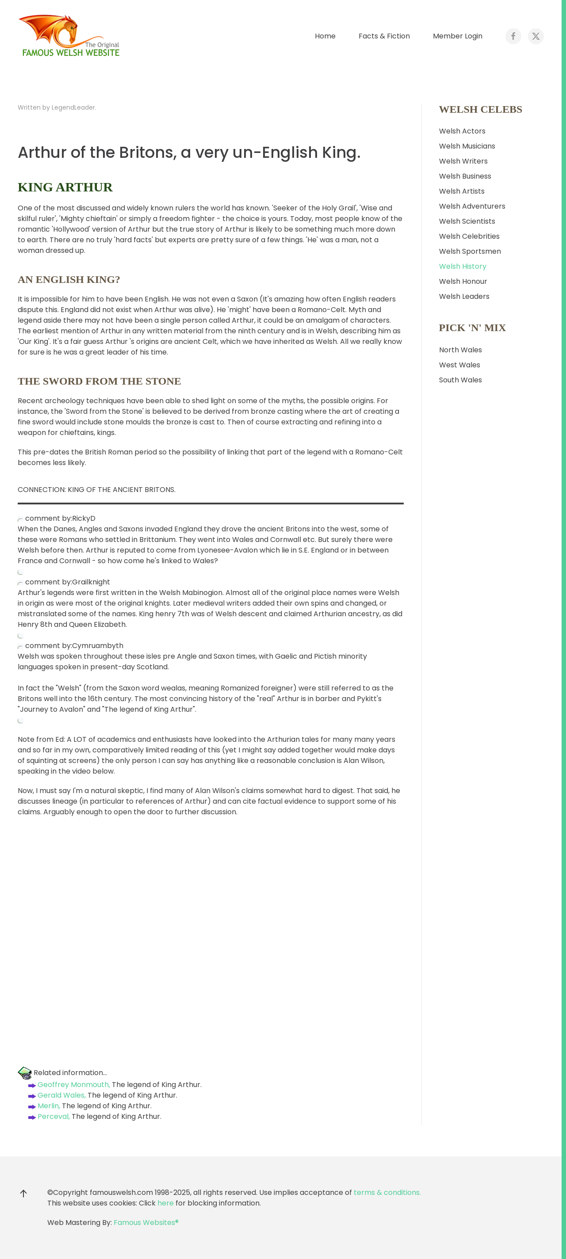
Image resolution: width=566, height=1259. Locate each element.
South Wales (460, 380)
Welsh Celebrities (469, 236)
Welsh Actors (462, 131)
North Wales (460, 350)
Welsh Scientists (467, 221)
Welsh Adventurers (472, 206)
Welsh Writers (463, 161)
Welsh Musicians (467, 146)
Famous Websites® (146, 1222)
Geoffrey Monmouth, (68, 1085)
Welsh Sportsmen (470, 251)
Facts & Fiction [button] (384, 36)
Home (325, 36)
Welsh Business (465, 176)
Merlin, (43, 1106)
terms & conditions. (387, 1192)
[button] (23, 1193)
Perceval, (48, 1116)
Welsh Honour (463, 281)
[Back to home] (71, 36)
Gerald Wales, (56, 1095)
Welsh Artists (462, 191)
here (165, 1203)
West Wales (459, 365)
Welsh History (462, 266)
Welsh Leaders (464, 296)
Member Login (457, 36)
